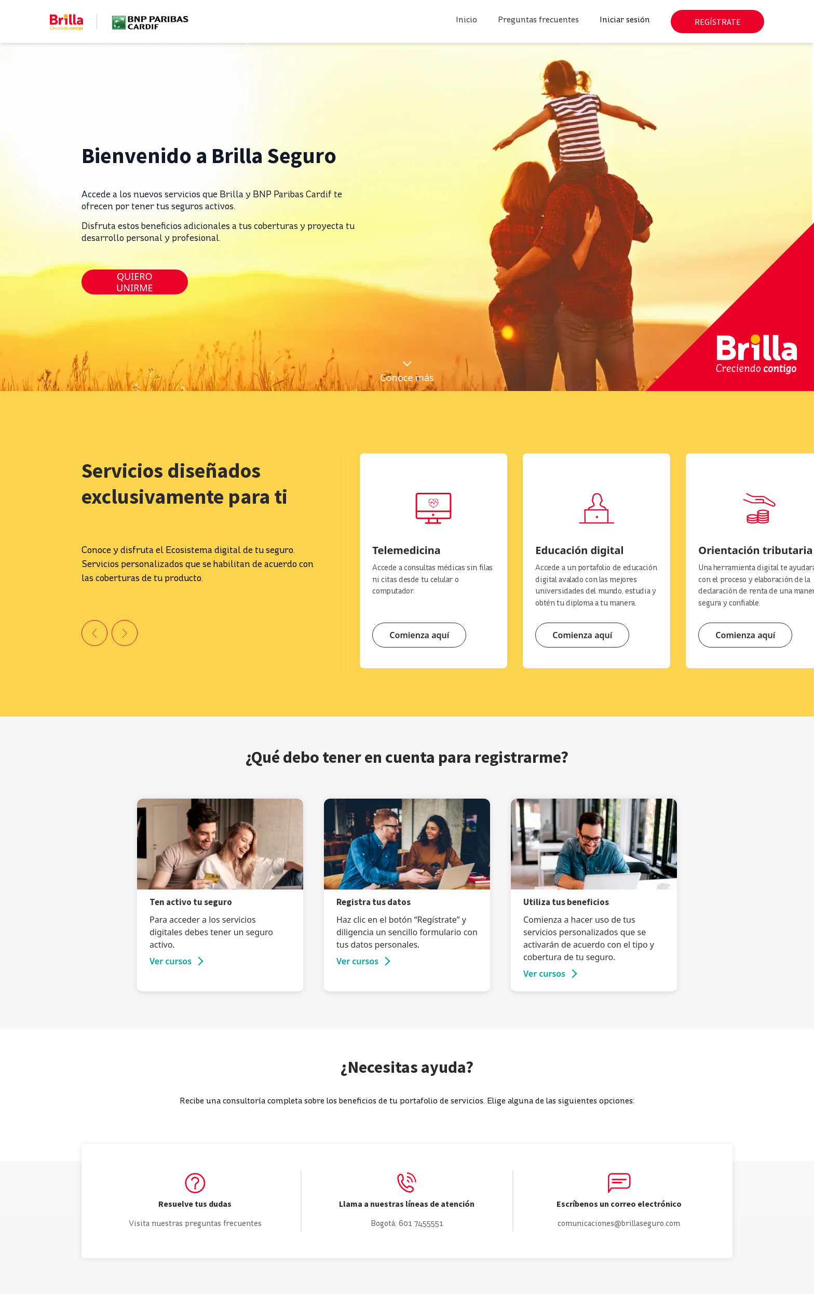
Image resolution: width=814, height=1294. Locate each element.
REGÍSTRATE (718, 22)
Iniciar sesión (625, 20)
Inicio (466, 20)
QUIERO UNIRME (134, 282)
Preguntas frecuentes (538, 20)
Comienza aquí (419, 635)
